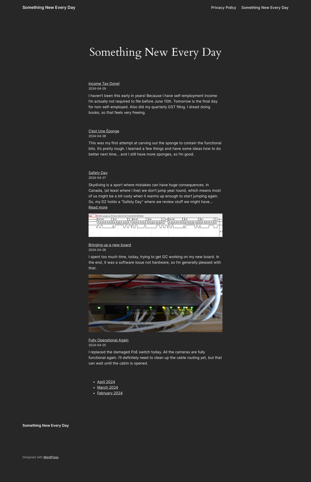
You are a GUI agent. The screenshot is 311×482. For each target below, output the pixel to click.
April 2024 (106, 382)
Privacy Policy (223, 7)
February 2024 (110, 393)
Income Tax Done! (104, 83)
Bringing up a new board (110, 245)
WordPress (51, 457)
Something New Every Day (48, 7)
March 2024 (107, 387)
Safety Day (98, 173)
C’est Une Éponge (104, 131)
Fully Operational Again (109, 340)
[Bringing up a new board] (155, 226)
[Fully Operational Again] (155, 304)
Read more (98, 207)
